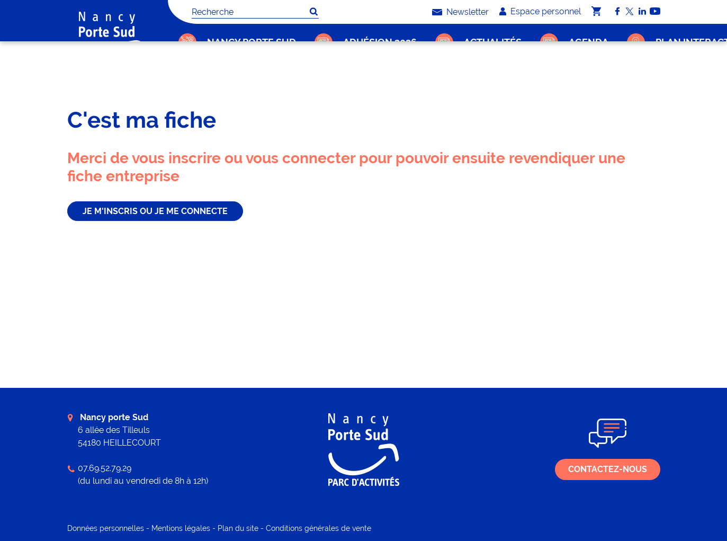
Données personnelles (105, 528)
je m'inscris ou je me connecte (155, 211)
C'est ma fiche (223, 77)
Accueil (182, 77)
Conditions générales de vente (318, 528)
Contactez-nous (607, 469)
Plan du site (238, 528)
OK (313, 11)
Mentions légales (180, 528)
